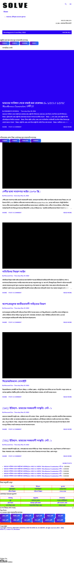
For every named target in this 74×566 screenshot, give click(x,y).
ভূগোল (63, 486)
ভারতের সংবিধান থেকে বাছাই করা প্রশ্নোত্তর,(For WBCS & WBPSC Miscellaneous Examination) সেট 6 (33, 476)
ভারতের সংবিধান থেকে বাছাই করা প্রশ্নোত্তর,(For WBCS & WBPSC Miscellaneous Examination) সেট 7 (33, 473)
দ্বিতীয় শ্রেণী (16, 516)
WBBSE (14, 140)
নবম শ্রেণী (27, 520)
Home (6, 12)
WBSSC (4, 43)
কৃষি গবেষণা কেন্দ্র (62, 503)
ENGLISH (63, 491)
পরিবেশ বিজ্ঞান (38, 491)
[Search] (66, 3)
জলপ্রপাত (62, 498)
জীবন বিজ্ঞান (12, 491)
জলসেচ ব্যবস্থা (36, 500)
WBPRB (24, 43)
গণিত (12, 486)
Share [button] (4, 127)
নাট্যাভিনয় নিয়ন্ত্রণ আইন (13, 271)
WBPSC (14, 43)
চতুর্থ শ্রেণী (39, 516)
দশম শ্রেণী (37, 520)
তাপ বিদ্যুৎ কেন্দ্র (10, 505)
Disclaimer (17, 529)
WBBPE (4, 140)
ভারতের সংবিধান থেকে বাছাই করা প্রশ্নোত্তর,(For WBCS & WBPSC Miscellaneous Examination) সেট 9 (33, 469)
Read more (68, 127)
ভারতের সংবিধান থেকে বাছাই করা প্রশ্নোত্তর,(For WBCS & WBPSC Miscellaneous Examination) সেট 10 (33, 466)
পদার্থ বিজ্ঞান (38, 489)
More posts (67, 463)
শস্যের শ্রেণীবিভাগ (62, 500)
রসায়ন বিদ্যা (63, 489)
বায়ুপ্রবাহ (35, 498)
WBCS (34, 43)
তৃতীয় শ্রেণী (28, 516)
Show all (66, 32)
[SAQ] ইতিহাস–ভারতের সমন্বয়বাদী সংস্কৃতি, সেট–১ (27, 408)
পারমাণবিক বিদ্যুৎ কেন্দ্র (35, 505)
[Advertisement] (37, 544)
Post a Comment (15, 127)
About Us (2, 529)
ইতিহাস (38, 486)
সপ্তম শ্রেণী (5, 520)
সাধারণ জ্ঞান (62, 505)
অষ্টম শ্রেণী (16, 520)
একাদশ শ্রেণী (48, 520)
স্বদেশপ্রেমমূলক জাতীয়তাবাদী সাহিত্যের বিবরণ (24, 304)
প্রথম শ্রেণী (5, 516)
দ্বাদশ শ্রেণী (60, 520)
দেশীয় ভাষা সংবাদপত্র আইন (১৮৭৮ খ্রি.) (21, 191)
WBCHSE (25, 140)
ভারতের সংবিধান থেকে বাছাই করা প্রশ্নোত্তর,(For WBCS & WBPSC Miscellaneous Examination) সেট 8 (33, 471)
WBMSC (36, 140)
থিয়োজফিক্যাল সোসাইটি (14, 381)
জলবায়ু (10, 498)
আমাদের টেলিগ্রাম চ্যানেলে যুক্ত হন (15, 17)
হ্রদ (10, 500)
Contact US (9, 529)
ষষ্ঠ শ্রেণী (60, 516)
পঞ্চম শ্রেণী (50, 516)
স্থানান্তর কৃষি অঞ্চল (35, 503)
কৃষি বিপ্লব (10, 503)
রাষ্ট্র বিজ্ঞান (12, 489)
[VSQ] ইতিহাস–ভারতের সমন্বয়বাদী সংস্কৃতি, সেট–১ (27, 440)
